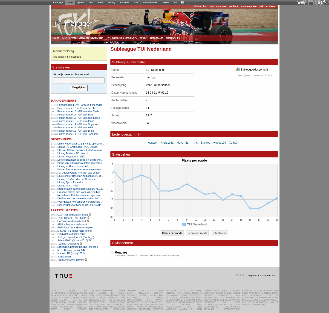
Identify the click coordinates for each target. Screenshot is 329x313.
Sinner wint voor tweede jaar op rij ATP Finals (83, 205)
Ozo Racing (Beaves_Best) (73, 214)
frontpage (58, 2)
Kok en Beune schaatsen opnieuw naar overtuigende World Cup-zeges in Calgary (103, 169)
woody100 (219, 142)
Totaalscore (219, 233)
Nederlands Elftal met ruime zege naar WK (81, 195)
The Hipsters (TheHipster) (72, 217)
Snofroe (205, 142)
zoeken (166, 2)
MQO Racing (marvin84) (71, 250)
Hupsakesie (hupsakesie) (72, 221)
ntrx (148, 77)
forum (101, 2)
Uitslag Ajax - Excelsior (70, 182)
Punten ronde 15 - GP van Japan (76, 121)
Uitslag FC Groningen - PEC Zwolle (77, 146)
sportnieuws (61, 139)
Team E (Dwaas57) (68, 243)
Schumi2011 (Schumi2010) (73, 240)
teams (143, 38)
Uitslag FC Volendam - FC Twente (77, 179)
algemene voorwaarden (261, 275)
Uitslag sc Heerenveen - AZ (73, 166)
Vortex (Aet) (64, 256)
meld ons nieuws (268, 6)
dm (175, 2)
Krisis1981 (167, 142)
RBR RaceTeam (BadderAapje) (75, 227)
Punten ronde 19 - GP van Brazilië (77, 108)
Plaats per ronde (172, 233)
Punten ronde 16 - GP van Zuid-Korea (79, 117)
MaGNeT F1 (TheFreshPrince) (75, 230)
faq (205, 6)
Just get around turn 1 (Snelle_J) (76, 237)
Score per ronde (197, 233)
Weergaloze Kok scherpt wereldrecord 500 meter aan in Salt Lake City (97, 201)
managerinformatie (90, 38)
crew (211, 6)
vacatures (221, 6)
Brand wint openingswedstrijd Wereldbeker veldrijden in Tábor (92, 163)
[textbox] (79, 80)
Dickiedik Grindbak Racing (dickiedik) (78, 246)
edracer (153, 142)
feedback (233, 6)
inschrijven (69, 38)
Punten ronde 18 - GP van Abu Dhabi (78, 111)
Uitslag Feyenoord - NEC (72, 156)
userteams (156, 38)
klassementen (128, 38)
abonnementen (150, 2)
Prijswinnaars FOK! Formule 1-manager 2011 (83, 104)
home (55, 38)
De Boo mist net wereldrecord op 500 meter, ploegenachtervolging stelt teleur (101, 198)
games (81, 2)
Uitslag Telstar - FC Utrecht (73, 153)
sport (70, 2)
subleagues (173, 38)
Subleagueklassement (252, 69)
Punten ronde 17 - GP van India (75, 114)
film (91, 2)
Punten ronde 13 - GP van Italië (75, 127)
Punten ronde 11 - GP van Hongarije (78, 134)
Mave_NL (182, 142)
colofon (197, 6)
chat (136, 2)
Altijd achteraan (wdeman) (72, 224)
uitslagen (112, 38)
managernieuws (63, 100)
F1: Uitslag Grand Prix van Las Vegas (79, 172)
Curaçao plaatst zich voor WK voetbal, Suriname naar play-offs (93, 192)
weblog (111, 2)
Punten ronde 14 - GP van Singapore (78, 124)
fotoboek (124, 2)
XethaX (233, 142)
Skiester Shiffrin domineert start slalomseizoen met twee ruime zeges (96, 150)
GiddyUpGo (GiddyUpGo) (72, 234)
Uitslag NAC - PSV (68, 185)
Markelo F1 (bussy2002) (71, 253)
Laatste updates (64, 210)
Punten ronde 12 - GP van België (76, 130)
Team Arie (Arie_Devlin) (71, 259)
